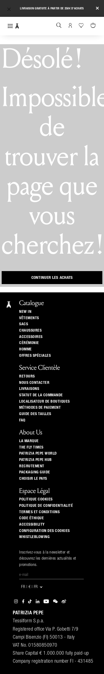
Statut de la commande (41, 395)
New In (25, 312)
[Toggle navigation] (10, 26)
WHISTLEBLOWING (34, 537)
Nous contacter (34, 383)
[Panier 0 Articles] (93, 25)
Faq (22, 420)
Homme (25, 349)
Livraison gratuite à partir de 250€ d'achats (52, 8)
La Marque (29, 441)
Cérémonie (29, 343)
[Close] (97, 8)
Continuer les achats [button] (52, 278)
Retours (27, 376)
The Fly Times (31, 447)
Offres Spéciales (35, 356)
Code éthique (31, 518)
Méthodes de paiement (40, 408)
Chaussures (30, 330)
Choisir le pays (33, 479)
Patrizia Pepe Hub (35, 460)
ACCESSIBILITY (32, 524)
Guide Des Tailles (35, 414)
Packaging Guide (34, 472)
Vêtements (29, 318)
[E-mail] (51, 575)
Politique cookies (36, 499)
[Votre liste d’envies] (82, 25)
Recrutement (31, 466)
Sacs (23, 324)
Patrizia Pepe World (38, 453)
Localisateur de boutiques (44, 401)
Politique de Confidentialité (46, 506)
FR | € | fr (32, 587)
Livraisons (29, 389)
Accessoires (31, 337)
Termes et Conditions (39, 512)
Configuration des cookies (44, 531)
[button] (9, 9)
